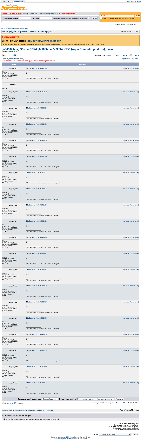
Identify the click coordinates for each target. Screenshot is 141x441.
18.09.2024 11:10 (37, 156)
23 (124, 55)
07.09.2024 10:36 (37, 124)
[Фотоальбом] (134, 68)
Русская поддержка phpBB (62, 438)
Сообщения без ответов (9, 28)
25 (128, 55)
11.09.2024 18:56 (37, 140)
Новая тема (9, 56)
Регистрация (32, 13)
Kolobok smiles (77, 438)
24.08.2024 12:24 (37, 68)
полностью (19, 59)
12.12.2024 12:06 (37, 350)
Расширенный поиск (126, 18)
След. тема (134, 59)
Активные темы (23, 28)
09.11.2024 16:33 (37, 302)
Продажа (32, 32)
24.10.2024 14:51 (37, 269)
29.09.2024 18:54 (37, 189)
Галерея (53, 13)
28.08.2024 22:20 (37, 92)
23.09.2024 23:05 (37, 172)
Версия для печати (9, 59)
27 (133, 55)
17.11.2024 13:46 (37, 318)
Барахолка (22, 32)
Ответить (20, 56)
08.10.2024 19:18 (37, 221)
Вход (25, 13)
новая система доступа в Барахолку (44, 41)
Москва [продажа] (45, 32)
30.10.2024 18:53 (37, 286)
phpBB (66, 437)
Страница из (111, 55)
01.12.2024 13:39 (37, 334)
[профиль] (126, 68)
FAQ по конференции (134, 1)
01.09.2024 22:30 (37, 108)
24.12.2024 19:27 (37, 383)
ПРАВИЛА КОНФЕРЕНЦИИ (12, 13)
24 (126, 55)
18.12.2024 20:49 (37, 366)
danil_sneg (13, 51)
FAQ (59, 13)
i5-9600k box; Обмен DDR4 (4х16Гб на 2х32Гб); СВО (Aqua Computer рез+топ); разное (59, 49)
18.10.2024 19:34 (37, 253)
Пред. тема (126, 59)
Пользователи (44, 13)
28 (136, 55)
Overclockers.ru (7, 1)
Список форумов (9, 32)
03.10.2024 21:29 (37, 205)
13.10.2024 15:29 (37, 237)
